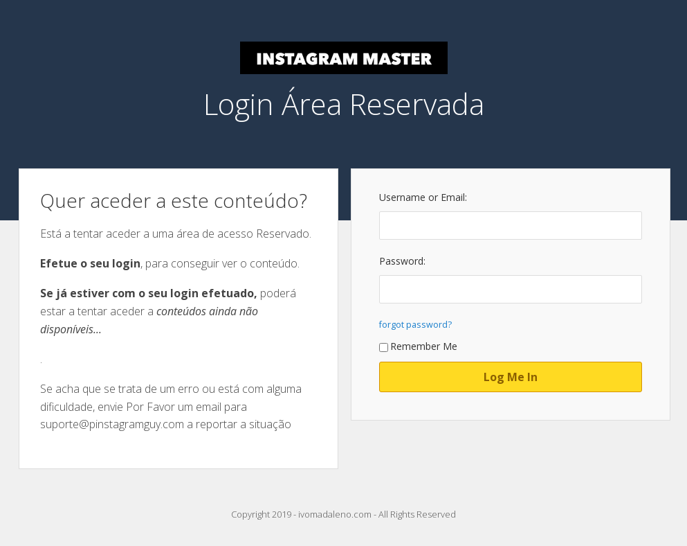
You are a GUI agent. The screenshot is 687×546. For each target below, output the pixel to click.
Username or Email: (423, 197)
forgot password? (415, 325)
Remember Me (418, 346)
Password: (402, 260)
